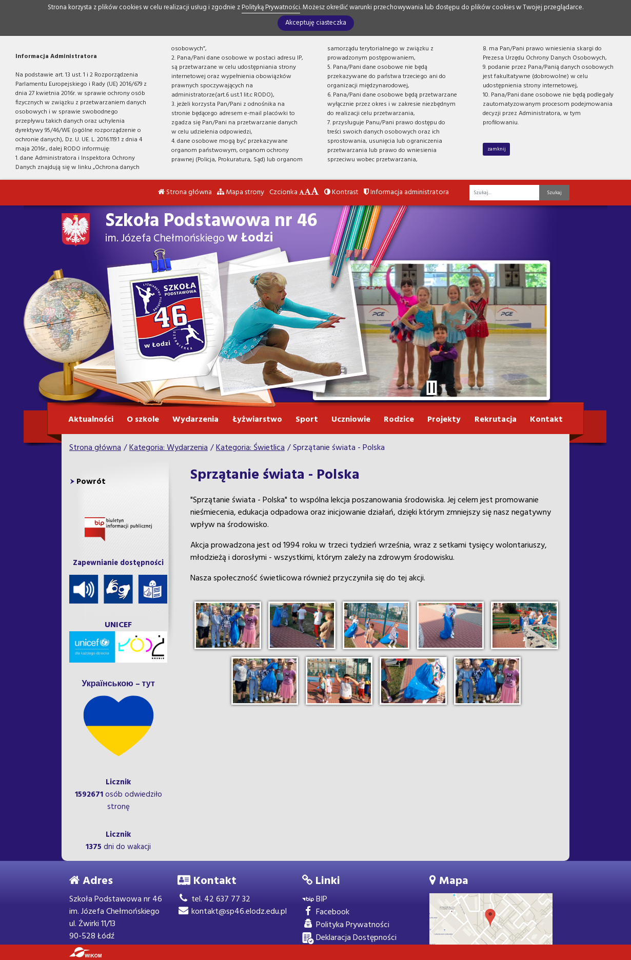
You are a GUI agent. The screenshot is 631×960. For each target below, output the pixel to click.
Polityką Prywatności (271, 7)
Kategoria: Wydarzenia (168, 448)
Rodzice (399, 419)
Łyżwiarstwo (257, 419)
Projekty (444, 419)
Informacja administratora (406, 192)
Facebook (325, 912)
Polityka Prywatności (345, 925)
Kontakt (546, 419)
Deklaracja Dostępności (349, 938)
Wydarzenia (195, 419)
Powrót (91, 481)
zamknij (496, 149)
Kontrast (341, 192)
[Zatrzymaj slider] (431, 388)
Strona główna (185, 192)
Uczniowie (350, 419)
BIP (314, 899)
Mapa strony (240, 192)
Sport (306, 419)
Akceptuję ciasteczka (315, 22)
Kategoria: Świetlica (250, 448)
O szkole (143, 419)
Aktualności (90, 419)
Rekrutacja (496, 419)
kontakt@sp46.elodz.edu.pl (232, 911)
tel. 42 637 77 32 (214, 899)
